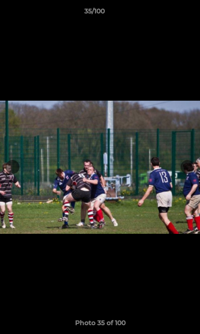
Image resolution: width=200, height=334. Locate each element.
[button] (166, 13)
